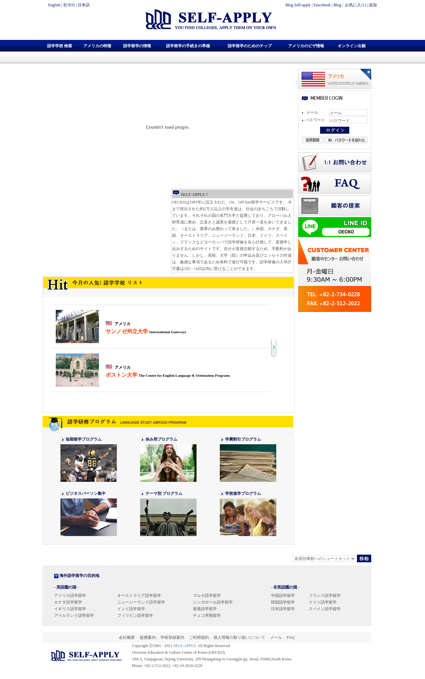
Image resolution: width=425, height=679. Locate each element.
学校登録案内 (172, 637)
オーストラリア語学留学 (139, 595)
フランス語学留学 (325, 595)
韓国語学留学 (283, 602)
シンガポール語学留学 (213, 602)
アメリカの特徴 (97, 46)
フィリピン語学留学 (135, 615)
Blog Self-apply (298, 5)
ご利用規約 (199, 637)
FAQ (291, 637)
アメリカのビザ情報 (306, 46)
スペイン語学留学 (325, 609)
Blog (337, 5)
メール (276, 637)
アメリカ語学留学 (70, 595)
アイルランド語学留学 (74, 615)
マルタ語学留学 (207, 595)
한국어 (69, 5)
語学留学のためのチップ (250, 46)
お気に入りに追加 (360, 5)
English (54, 5)
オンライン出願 (352, 46)
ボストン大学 (168, 375)
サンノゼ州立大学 (146, 331)
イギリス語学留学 (70, 609)
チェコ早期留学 (207, 615)
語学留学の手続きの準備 (188, 46)
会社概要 (127, 637)
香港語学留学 (205, 609)
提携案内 (148, 637)
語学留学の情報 (137, 46)
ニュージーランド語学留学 (141, 602)
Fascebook (322, 5)
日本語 (84, 5)
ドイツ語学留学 (323, 602)
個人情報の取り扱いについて (239, 637)
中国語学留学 (283, 595)
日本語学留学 (283, 609)
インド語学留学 (131, 609)
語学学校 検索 (59, 46)
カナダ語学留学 (68, 602)
